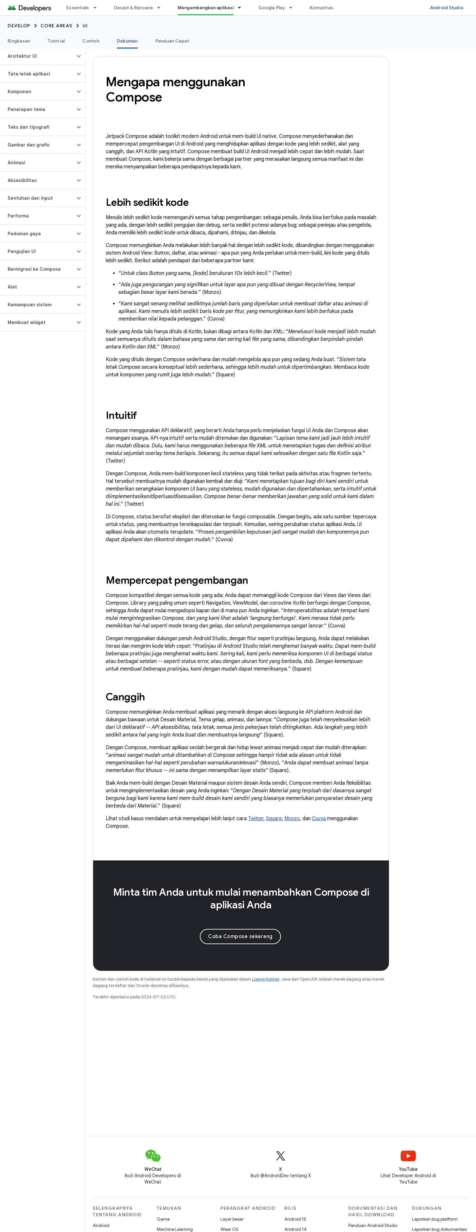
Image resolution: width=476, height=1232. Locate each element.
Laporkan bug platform (435, 1219)
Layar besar (232, 1219)
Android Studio (447, 7)
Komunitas (321, 7)
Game (163, 1219)
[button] (37, 56)
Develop (19, 26)
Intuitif (121, 415)
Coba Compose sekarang (240, 936)
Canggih (125, 697)
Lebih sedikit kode (147, 202)
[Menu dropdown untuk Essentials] (97, 7)
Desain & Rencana (133, 7)
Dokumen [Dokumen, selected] (127, 41)
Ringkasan (19, 41)
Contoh (90, 41)
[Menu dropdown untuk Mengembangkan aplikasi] (242, 7)
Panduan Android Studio (372, 1225)
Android (101, 1225)
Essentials (77, 7)
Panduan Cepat (172, 41)
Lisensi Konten (265, 979)
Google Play (271, 7)
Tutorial (56, 41)
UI (85, 26)
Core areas (57, 26)
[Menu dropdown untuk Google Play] (293, 7)
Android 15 (295, 1219)
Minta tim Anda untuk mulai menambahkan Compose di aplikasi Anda (241, 898)
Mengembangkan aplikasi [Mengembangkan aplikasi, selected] (206, 7)
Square (274, 818)
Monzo (292, 818)
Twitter (255, 818)
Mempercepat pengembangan (177, 580)
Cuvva (319, 818)
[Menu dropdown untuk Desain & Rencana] (161, 7)
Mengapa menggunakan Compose (175, 89)
